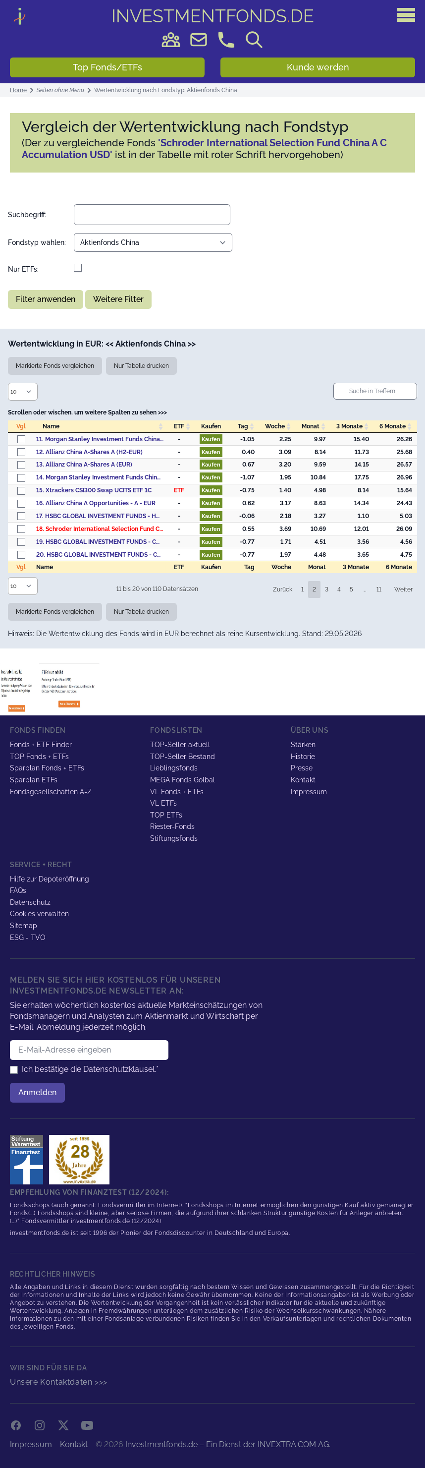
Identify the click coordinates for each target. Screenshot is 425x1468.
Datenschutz (30, 902)
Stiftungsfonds (174, 838)
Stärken (303, 745)
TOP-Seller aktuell (180, 745)
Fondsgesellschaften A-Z (51, 792)
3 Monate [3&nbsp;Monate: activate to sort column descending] (349, 426)
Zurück (282, 589)
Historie (303, 757)
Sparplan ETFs (33, 780)
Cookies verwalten (39, 914)
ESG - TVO (28, 937)
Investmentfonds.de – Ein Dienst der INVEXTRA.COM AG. (227, 1444)
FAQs (18, 890)
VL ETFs (163, 803)
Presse (302, 768)
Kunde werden (318, 67)
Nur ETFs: (23, 269)
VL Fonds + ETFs (177, 792)
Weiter (403, 589)
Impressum (309, 792)
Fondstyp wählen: (37, 242)
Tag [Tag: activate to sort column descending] (243, 426)
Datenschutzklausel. (119, 1069)
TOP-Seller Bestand (182, 757)
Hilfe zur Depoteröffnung (49, 879)
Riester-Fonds (172, 826)
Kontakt (303, 780)
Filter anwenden (45, 299)
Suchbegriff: (27, 215)
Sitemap (23, 926)
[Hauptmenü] (406, 15)
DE (212, 15)
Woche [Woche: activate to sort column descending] (275, 426)
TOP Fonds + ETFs (39, 757)
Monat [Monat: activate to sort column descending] (310, 426)
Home (18, 90)
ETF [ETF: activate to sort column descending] (179, 426)
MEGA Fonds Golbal (182, 780)
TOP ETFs (166, 815)
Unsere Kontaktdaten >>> (58, 1382)
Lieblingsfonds (174, 768)
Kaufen (211, 439)
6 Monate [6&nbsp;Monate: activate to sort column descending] (392, 426)
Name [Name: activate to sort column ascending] (51, 426)
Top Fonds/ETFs (107, 67)
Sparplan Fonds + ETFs (47, 768)
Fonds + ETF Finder (41, 745)
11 (378, 589)
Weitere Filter (118, 299)
